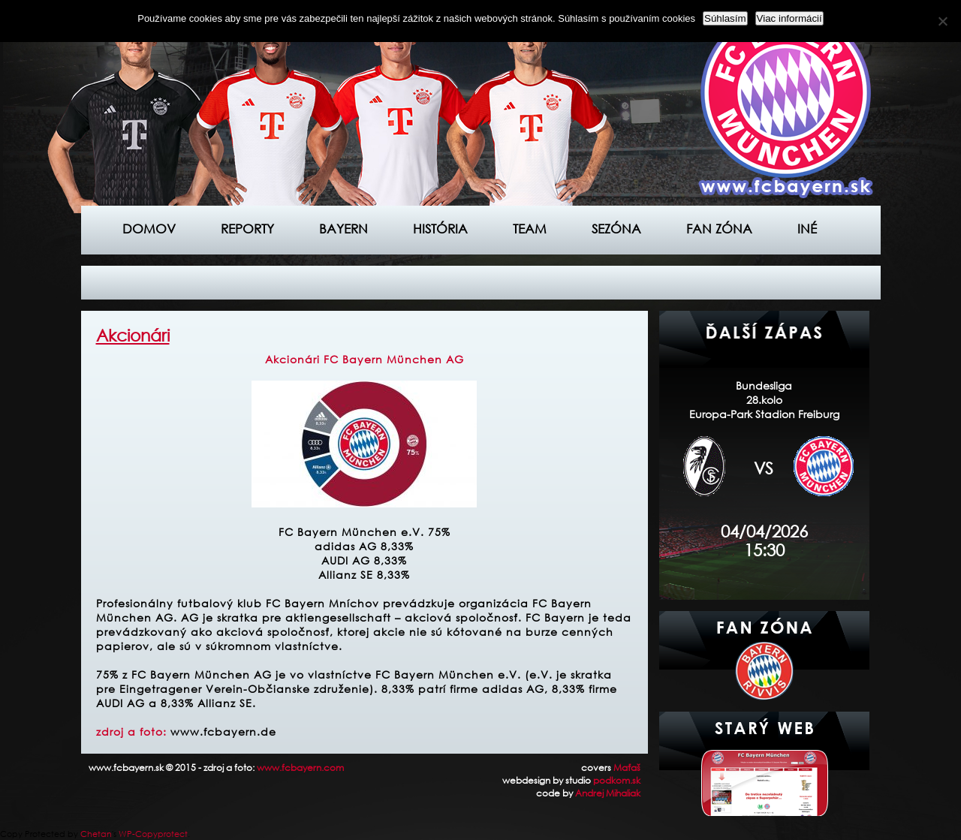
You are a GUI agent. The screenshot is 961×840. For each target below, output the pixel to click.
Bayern (343, 228)
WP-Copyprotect (153, 834)
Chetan (96, 834)
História (440, 228)
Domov (149, 228)
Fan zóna (719, 228)
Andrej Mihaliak (607, 793)
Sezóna (616, 228)
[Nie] (942, 21)
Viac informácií (789, 18)
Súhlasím (725, 18)
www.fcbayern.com (300, 767)
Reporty (247, 228)
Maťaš (626, 767)
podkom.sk (616, 780)
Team (530, 228)
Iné (807, 228)
